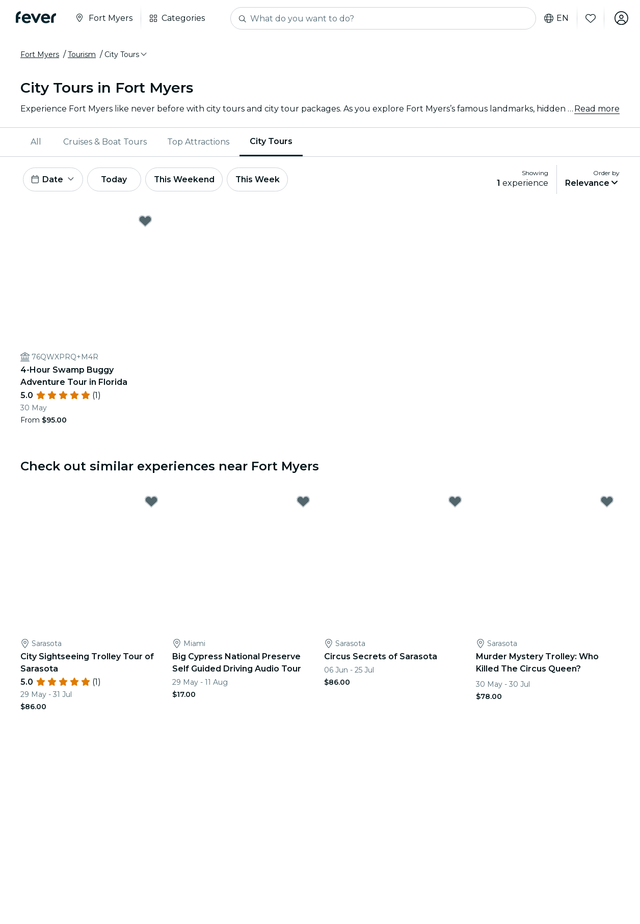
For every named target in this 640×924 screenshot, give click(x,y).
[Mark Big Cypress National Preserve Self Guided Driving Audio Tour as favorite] (303, 502)
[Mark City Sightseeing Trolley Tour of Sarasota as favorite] (151, 502)
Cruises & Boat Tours (105, 142)
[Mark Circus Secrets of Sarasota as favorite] (455, 502)
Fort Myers (39, 54)
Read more (597, 109)
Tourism (82, 54)
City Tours (271, 141)
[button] (126, 54)
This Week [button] (262, 179)
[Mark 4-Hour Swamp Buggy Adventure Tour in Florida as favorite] (145, 221)
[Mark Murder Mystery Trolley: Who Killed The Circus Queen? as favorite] (607, 502)
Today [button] (116, 179)
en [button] (555, 18)
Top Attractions (198, 142)
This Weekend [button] (188, 179)
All (36, 142)
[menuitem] (36, 142)
